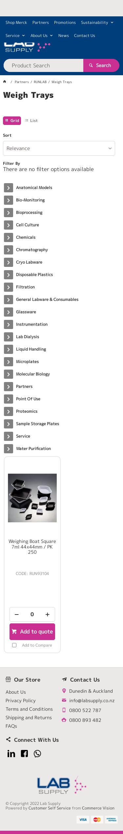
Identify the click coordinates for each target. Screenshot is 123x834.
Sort (7, 135)
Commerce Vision (98, 808)
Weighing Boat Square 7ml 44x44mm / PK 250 (32, 546)
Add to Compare (37, 645)
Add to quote (35, 631)
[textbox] (43, 65)
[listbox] (59, 148)
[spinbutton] (32, 614)
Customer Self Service (50, 808)
